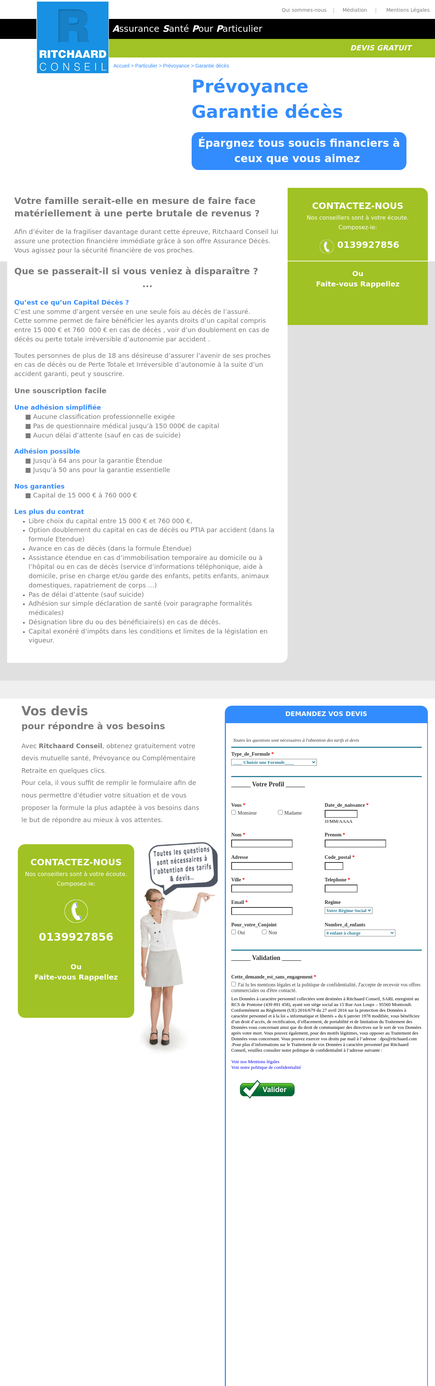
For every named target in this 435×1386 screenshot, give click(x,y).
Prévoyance (176, 66)
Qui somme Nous (171, 1346)
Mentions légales (214, 1346)
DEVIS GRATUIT (380, 48)
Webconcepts (234, 1376)
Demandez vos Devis (333, 1170)
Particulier (146, 66)
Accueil (121, 66)
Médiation (250, 1346)
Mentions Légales (408, 10)
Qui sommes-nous (304, 10)
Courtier (274, 1346)
